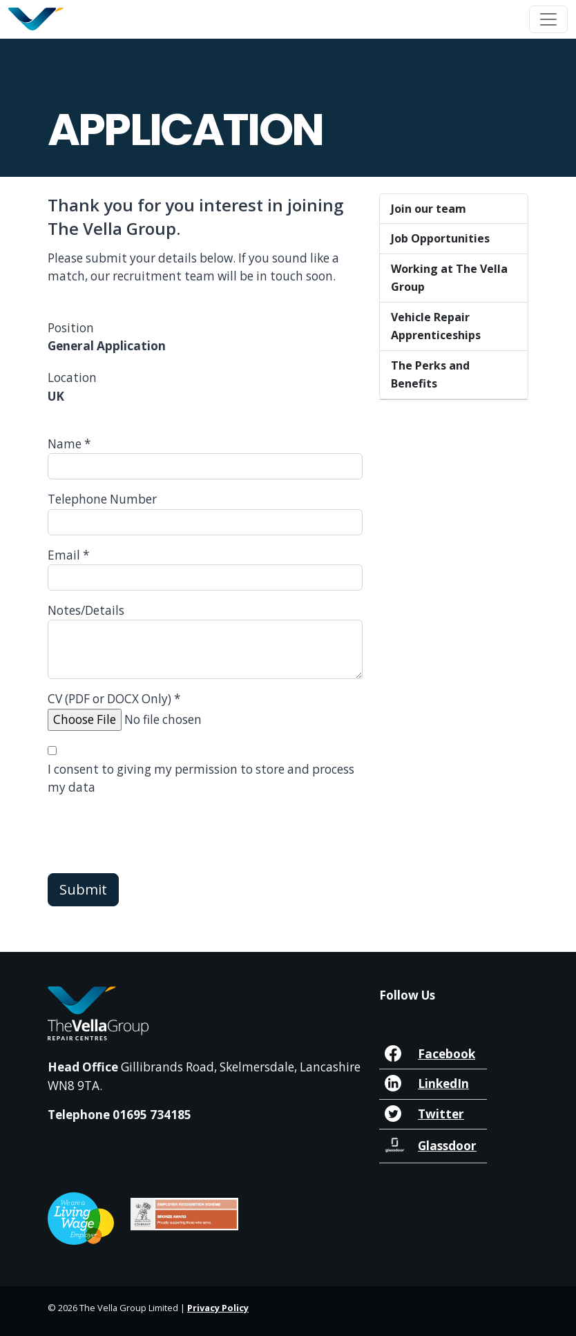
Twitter (441, 1114)
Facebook (446, 1054)
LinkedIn (443, 1083)
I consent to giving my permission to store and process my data (201, 778)
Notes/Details (86, 610)
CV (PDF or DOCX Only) (114, 699)
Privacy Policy (218, 1307)
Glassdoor (447, 1146)
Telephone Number (102, 499)
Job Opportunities (440, 238)
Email (69, 555)
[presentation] (153, 835)
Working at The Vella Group (449, 277)
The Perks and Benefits (430, 374)
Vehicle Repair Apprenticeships (436, 326)
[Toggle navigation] (548, 19)
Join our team (428, 208)
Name (69, 444)
